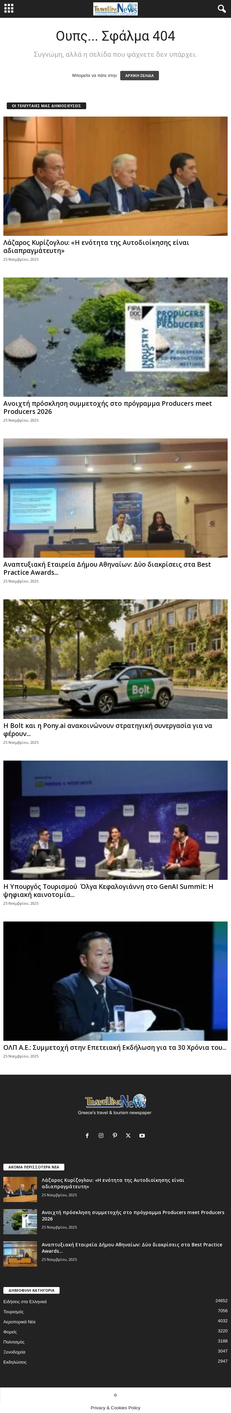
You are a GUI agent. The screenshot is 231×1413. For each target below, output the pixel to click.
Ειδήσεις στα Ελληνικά (25, 1301)
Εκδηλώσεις (15, 1362)
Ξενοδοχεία (14, 1352)
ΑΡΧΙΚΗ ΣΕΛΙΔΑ (139, 76)
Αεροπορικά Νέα (19, 1321)
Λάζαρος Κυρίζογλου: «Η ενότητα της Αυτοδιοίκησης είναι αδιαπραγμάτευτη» (96, 246)
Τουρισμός (13, 1311)
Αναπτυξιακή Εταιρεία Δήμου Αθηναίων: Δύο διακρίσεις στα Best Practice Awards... (107, 568)
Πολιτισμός (14, 1341)
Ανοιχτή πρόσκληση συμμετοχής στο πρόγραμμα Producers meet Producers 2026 (107, 407)
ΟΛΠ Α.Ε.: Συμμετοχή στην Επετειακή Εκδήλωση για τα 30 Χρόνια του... (114, 1047)
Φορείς (10, 1331)
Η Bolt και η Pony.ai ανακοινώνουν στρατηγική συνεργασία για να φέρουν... (107, 729)
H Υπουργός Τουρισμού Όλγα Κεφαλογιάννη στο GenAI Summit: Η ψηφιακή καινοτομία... (108, 890)
